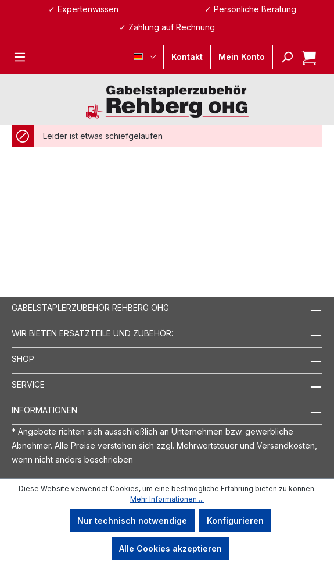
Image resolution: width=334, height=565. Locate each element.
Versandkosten (286, 445)
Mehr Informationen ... (167, 499)
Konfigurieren (235, 520)
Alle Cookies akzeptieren (170, 548)
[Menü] (20, 57)
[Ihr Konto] (241, 57)
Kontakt (187, 57)
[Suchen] (283, 57)
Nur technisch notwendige (132, 520)
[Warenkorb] (305, 57)
